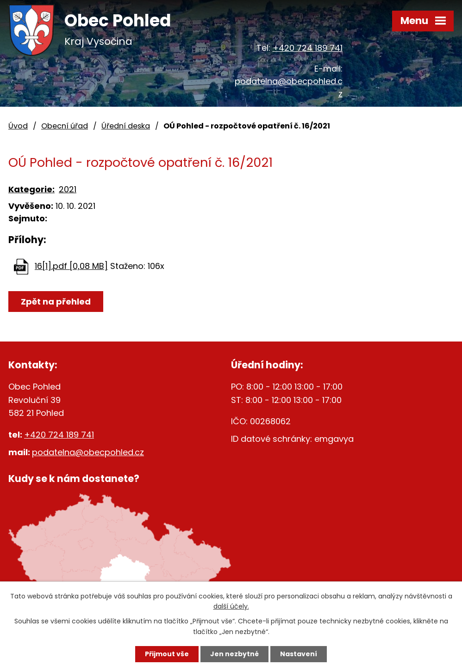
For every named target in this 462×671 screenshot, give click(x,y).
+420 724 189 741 (308, 48)
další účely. (231, 606)
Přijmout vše (167, 654)
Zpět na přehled (56, 301)
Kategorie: (31, 189)
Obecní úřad (64, 126)
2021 (67, 189)
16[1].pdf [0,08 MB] (71, 266)
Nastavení (298, 654)
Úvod (18, 126)
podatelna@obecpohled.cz (88, 452)
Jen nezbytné (234, 654)
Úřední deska (125, 126)
